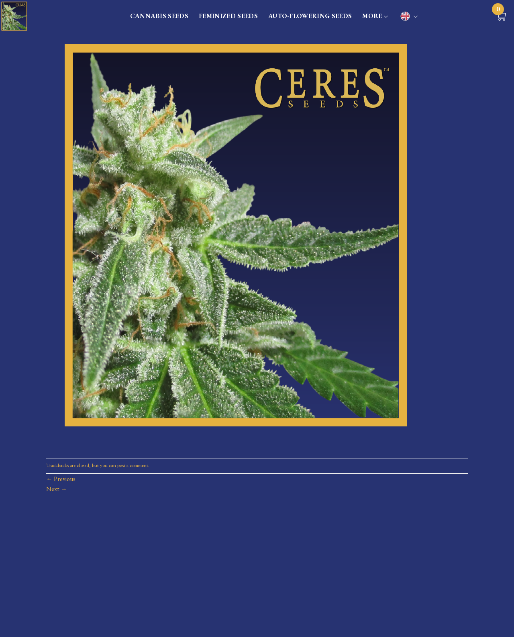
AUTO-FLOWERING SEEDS (310, 16)
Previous (60, 479)
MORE (375, 16)
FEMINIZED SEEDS (228, 16)
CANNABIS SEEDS (159, 16)
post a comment (132, 465)
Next (56, 489)
